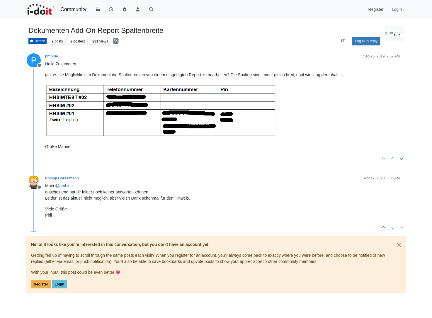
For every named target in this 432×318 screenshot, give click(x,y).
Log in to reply (366, 41)
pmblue (51, 56)
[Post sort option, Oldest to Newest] (343, 41)
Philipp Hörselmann (62, 178)
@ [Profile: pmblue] (64, 185)
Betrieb (37, 41)
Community (73, 9)
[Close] (399, 245)
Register (41, 284)
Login (59, 284)
